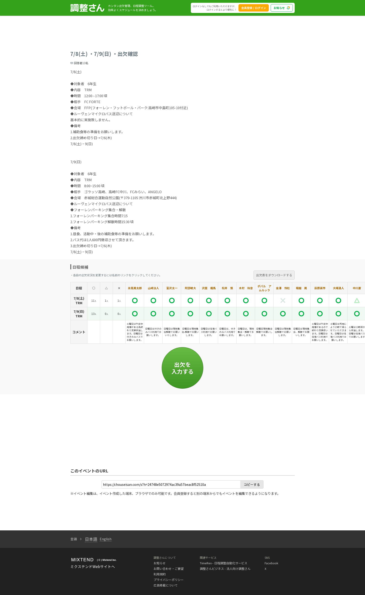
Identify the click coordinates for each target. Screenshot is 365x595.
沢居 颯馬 (209, 288)
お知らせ (160, 563)
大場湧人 (338, 288)
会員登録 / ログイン (253, 8)
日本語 (91, 539)
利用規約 (160, 574)
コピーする (252, 484)
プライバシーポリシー (169, 579)
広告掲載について (166, 585)
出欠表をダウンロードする (274, 275)
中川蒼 (357, 288)
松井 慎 (227, 288)
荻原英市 (319, 288)
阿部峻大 (190, 288)
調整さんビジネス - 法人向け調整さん (225, 568)
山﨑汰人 (153, 288)
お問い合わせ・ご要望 (169, 568)
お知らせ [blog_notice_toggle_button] (282, 8)
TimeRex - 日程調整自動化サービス (223, 563)
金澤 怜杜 (283, 288)
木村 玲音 (246, 288)
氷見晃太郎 (135, 288)
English (105, 539)
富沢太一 (171, 288)
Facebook (271, 563)
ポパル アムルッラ (264, 288)
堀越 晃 (301, 288)
